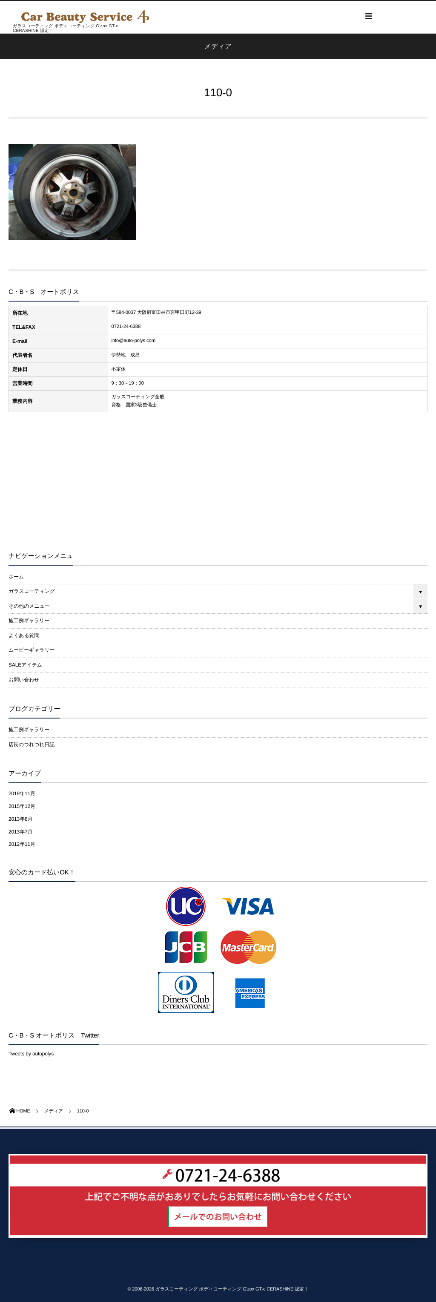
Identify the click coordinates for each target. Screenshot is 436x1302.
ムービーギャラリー (31, 650)
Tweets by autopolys (31, 1054)
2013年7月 (20, 832)
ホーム (16, 577)
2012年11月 (22, 844)
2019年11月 (22, 793)
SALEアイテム (25, 665)
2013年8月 (20, 819)
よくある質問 (24, 635)
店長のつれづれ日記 (31, 744)
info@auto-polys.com (133, 340)
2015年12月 (22, 806)
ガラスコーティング (32, 591)
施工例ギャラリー (29, 621)
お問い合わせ (24, 680)
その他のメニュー (29, 606)
